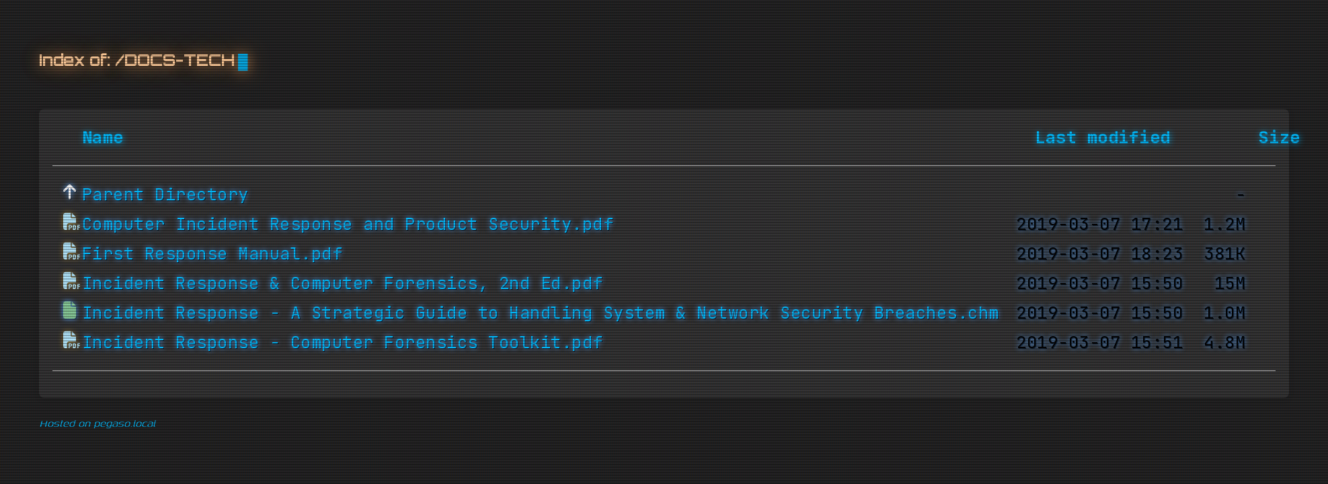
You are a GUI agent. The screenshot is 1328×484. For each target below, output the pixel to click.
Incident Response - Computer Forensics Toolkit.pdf (342, 342)
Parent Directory (165, 195)
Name (103, 137)
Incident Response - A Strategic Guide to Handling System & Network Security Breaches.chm (540, 313)
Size (1279, 137)
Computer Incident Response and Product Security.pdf (348, 224)
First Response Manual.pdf (212, 254)
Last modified (1103, 137)
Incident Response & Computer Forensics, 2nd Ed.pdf (342, 283)
